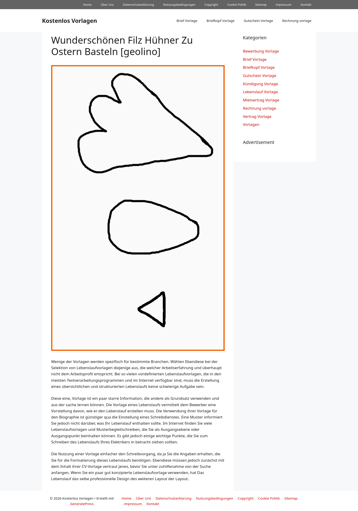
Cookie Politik (236, 5)
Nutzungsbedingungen (179, 5)
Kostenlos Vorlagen (69, 20)
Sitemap (261, 5)
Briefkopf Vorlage (220, 20)
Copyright (211, 5)
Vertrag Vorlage (257, 116)
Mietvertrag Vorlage (261, 100)
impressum (284, 5)
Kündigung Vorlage (260, 83)
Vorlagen (251, 124)
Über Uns (107, 5)
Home (87, 5)
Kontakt (305, 5)
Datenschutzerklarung (138, 5)
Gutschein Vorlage (258, 20)
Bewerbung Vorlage (261, 51)
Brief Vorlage (186, 20)
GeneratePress (82, 503)
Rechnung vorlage (296, 20)
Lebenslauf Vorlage (260, 91)
